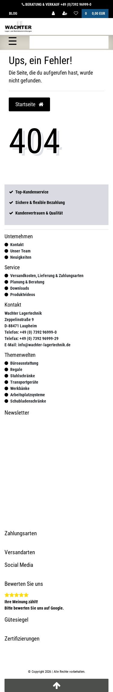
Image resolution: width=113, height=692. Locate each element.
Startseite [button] (29, 104)
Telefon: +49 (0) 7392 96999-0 (31, 332)
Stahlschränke (22, 375)
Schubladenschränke (28, 401)
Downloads (19, 288)
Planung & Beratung (27, 282)
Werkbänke (20, 388)
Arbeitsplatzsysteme (27, 394)
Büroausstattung (24, 363)
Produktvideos (22, 294)
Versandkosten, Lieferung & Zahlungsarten (46, 275)
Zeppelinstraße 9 (19, 319)
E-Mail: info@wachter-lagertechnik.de (38, 344)
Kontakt (17, 244)
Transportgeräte (24, 382)
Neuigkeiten (20, 257)
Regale (16, 369)
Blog (13, 13)
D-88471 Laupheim (21, 325)
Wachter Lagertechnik (23, 313)
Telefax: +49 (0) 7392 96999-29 (31, 338)
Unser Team (20, 251)
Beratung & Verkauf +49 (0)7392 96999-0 (56, 4)
